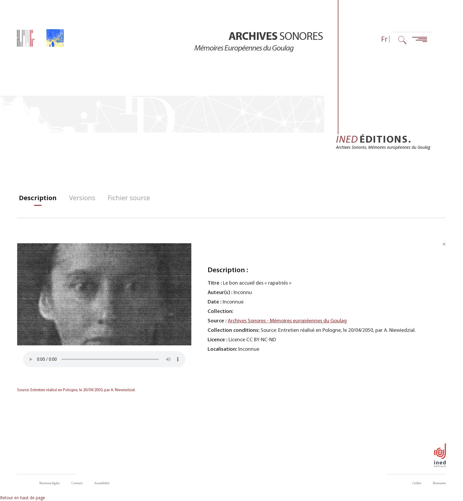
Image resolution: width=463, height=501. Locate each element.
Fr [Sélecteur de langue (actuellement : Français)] (384, 39)
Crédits (416, 483)
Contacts (76, 483)
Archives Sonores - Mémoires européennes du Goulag (287, 326)
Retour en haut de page (22, 498)
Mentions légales (49, 483)
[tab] (37, 202)
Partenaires (439, 483)
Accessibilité (102, 483)
